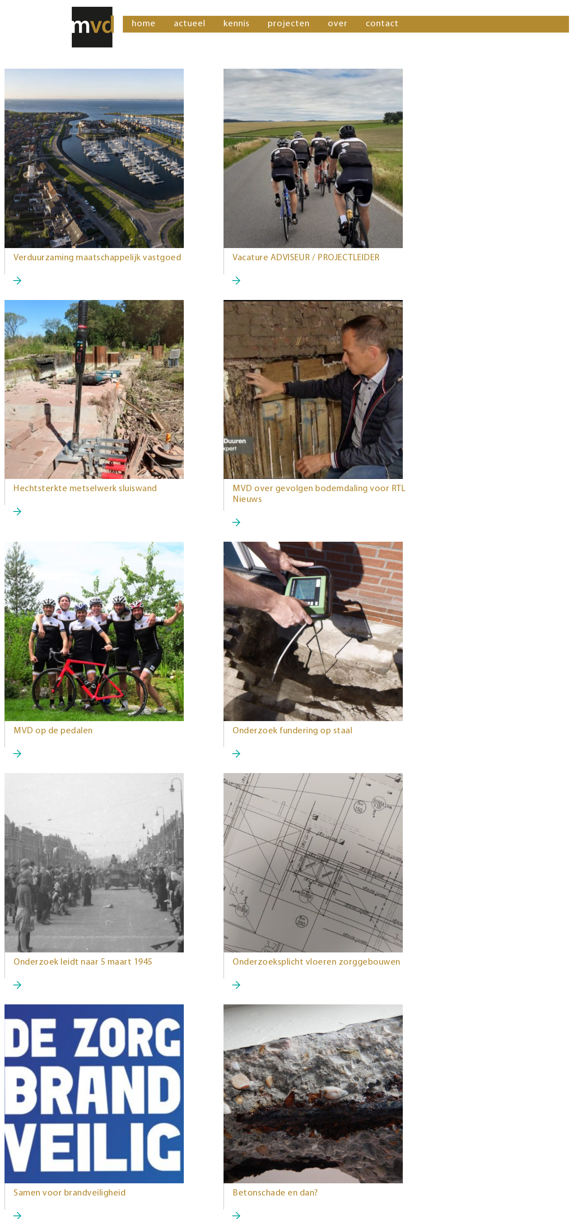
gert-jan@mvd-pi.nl (323, 1172)
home (144, 23)
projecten (289, 23)
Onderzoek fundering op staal (458, 499)
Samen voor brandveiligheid (455, 741)
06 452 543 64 (29, 1160)
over (338, 23)
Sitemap (18, 1205)
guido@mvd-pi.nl (34, 1172)
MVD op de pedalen (246, 499)
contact (382, 23)
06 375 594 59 (314, 1160)
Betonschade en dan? (56, 984)
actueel (189, 23)
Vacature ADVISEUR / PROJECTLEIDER (280, 258)
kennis (237, 23)
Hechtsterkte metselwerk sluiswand (470, 258)
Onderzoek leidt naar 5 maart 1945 (83, 741)
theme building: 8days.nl (62, 1205)
